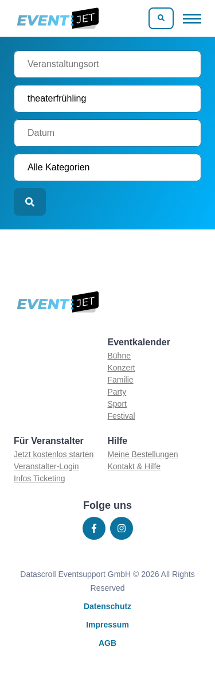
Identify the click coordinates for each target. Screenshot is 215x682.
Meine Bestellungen (143, 454)
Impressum (107, 624)
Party (117, 391)
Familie (121, 379)
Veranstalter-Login (46, 466)
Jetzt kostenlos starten (53, 454)
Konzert (121, 367)
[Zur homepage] (57, 18)
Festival (121, 415)
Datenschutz (107, 606)
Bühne (119, 355)
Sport (117, 403)
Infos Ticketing (39, 478)
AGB (107, 643)
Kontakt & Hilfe (134, 466)
